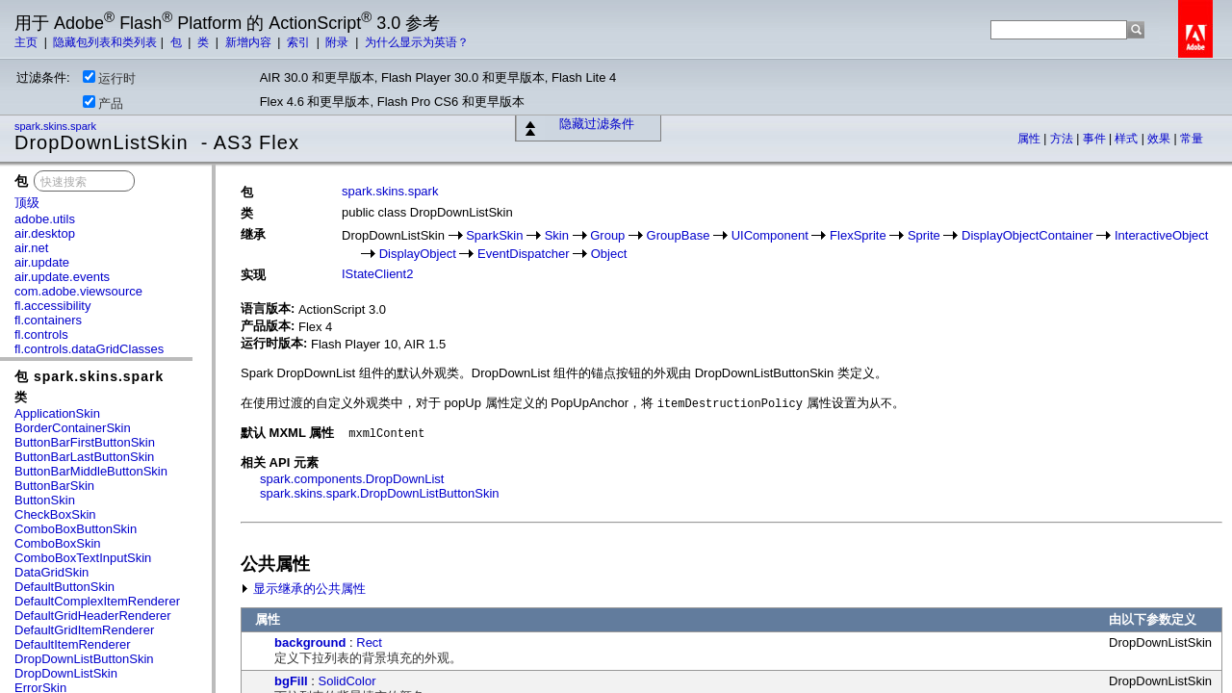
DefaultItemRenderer (72, 644)
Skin (557, 235)
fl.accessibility (52, 305)
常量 (1191, 138)
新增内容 (249, 42)
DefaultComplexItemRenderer (97, 601)
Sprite (924, 235)
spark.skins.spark (56, 126)
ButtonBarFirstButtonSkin (84, 442)
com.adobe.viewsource (78, 291)
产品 (103, 103)
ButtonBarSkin (54, 485)
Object (609, 253)
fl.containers (48, 320)
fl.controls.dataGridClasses (89, 349)
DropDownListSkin (65, 673)
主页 (27, 42)
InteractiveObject (1162, 235)
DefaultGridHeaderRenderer (92, 615)
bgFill (291, 681)
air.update (41, 262)
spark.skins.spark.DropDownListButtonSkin (380, 493)
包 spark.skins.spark (89, 376)
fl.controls (41, 334)
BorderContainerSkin (72, 428)
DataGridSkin (51, 572)
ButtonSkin (44, 500)
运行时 (109, 78)
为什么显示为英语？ (417, 42)
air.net (31, 248)
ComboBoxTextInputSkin (82, 558)
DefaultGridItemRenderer (84, 630)
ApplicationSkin (57, 413)
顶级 (26, 202)
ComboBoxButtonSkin (75, 529)
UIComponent (770, 235)
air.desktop (44, 233)
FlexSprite (858, 235)
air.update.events (62, 277)
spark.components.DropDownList (352, 479)
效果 (1160, 138)
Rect (369, 642)
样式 (1128, 138)
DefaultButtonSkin (64, 586)
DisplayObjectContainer (1027, 235)
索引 (300, 42)
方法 (1063, 138)
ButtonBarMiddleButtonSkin (90, 471)
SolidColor (347, 681)
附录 (338, 42)
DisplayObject (417, 253)
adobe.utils (44, 219)
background (310, 642)
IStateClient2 (377, 274)
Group (607, 235)
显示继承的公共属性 (303, 588)
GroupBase (678, 235)
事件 (1096, 138)
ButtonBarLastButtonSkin (84, 456)
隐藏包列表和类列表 (105, 42)
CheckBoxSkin (55, 514)
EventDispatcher (523, 253)
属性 (1030, 138)
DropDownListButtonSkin (84, 659)
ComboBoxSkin (57, 543)
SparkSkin (494, 235)
